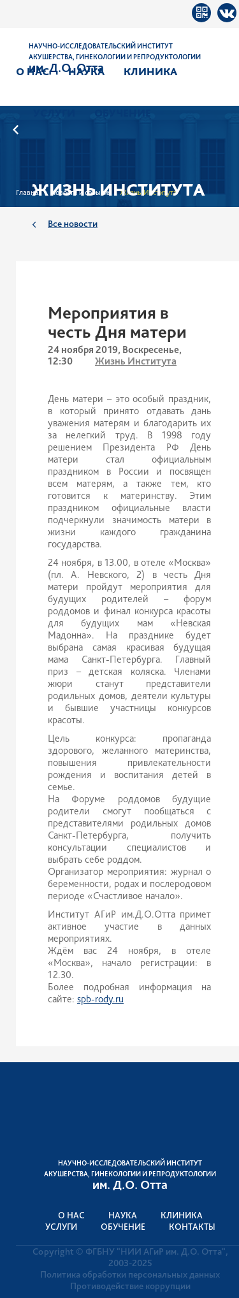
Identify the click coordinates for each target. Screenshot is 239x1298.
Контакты (192, 1227)
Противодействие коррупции (130, 1286)
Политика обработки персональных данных (130, 1274)
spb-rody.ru (100, 999)
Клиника (150, 71)
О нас (32, 71)
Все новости (73, 223)
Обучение (122, 112)
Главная (29, 192)
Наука (86, 71)
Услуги (54, 112)
